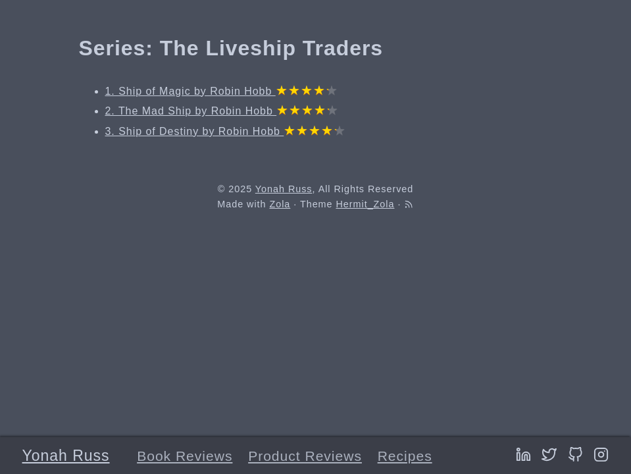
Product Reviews (305, 455)
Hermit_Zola (365, 204)
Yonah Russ (66, 455)
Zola (279, 204)
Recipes (405, 455)
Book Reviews (184, 455)
